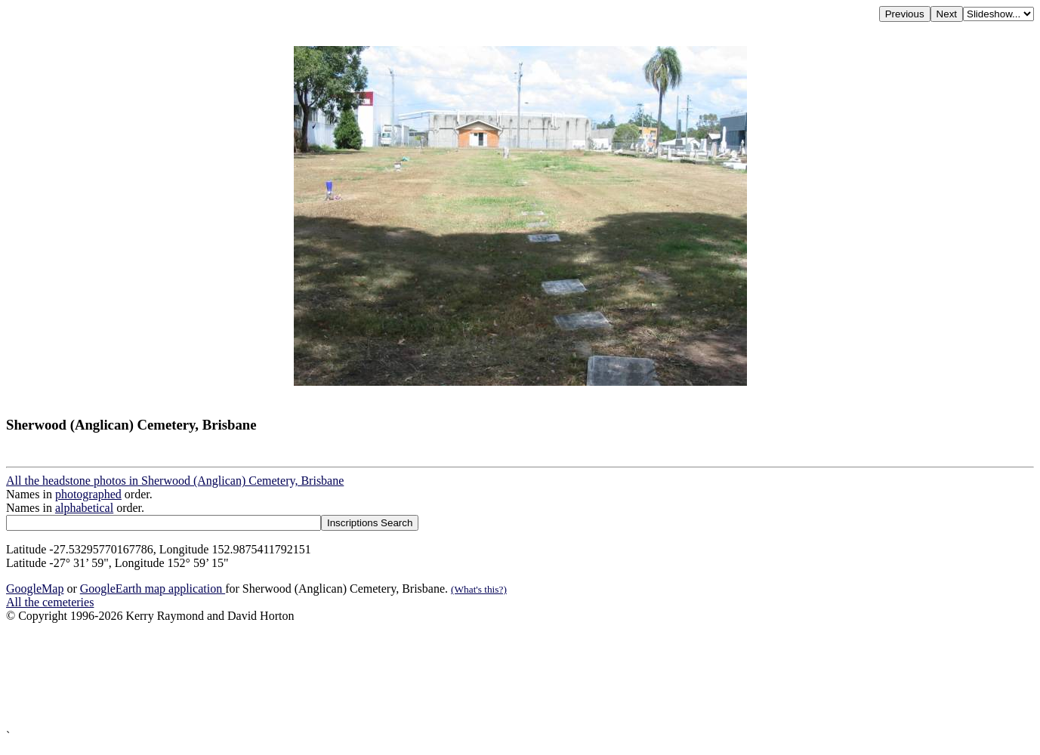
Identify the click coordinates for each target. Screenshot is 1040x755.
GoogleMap (34, 588)
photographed (88, 494)
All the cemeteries (50, 602)
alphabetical (84, 507)
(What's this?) (479, 589)
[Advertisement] (459, 676)
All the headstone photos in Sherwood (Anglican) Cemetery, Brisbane (175, 480)
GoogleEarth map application (152, 588)
